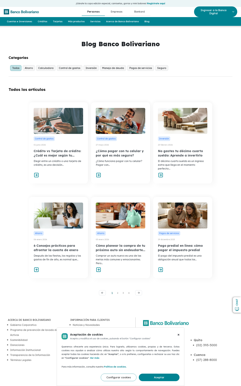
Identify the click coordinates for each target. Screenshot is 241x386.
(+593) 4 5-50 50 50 (159, 371)
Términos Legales (20, 360)
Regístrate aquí (156, 3)
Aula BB (77, 329)
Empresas (116, 11)
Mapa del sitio (81, 369)
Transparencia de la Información (30, 355)
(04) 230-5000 (156, 345)
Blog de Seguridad (84, 334)
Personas (93, 11)
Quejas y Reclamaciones (88, 350)
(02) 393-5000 (206, 345)
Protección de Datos (85, 340)
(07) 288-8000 (206, 360)
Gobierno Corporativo (23, 324)
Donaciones (17, 345)
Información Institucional (25, 350)
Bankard (139, 11)
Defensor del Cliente (85, 355)
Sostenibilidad (19, 340)
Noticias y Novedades (86, 324)
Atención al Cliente (84, 345)
